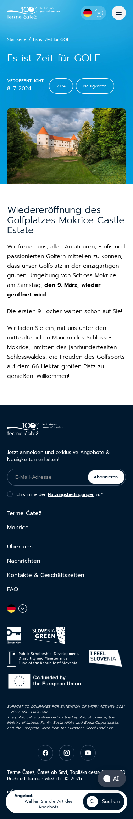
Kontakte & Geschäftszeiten (45, 575)
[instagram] (66, 753)
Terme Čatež (24, 513)
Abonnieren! (106, 477)
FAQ (12, 589)
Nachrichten (23, 561)
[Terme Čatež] (33, 12)
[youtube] (88, 753)
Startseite (16, 40)
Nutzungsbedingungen (71, 494)
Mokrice (18, 527)
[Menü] (119, 13)
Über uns (20, 546)
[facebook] (45, 753)
